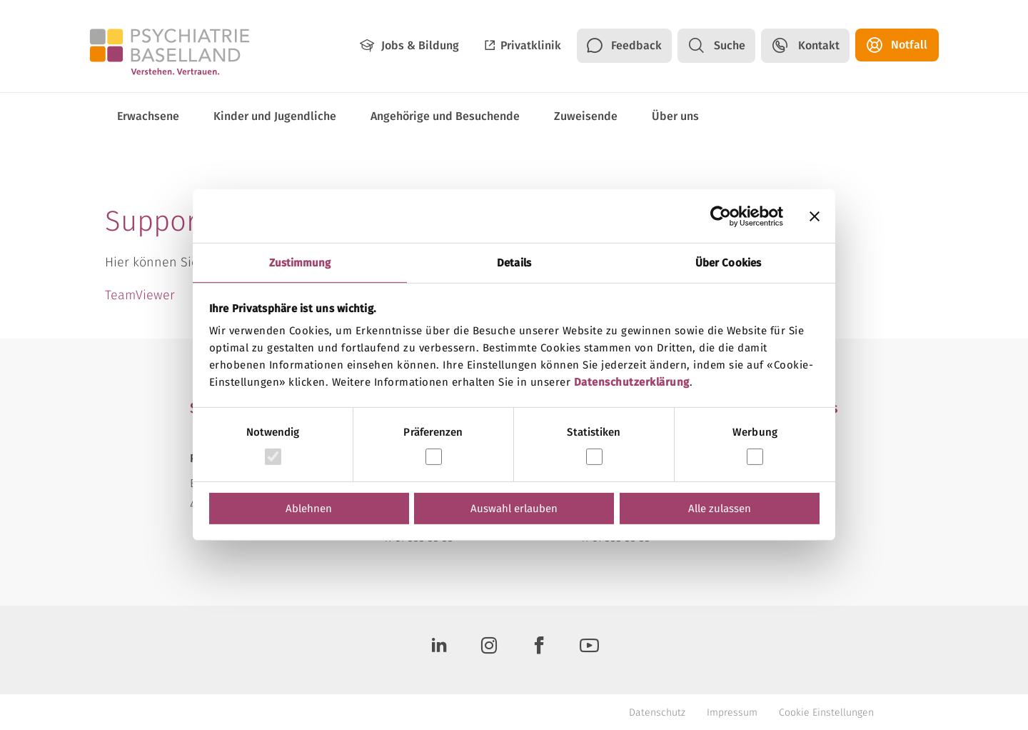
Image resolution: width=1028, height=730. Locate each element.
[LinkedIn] (439, 650)
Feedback (636, 45)
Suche (729, 45)
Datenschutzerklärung (632, 382)
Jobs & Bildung (420, 45)
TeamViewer (140, 295)
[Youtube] (589, 650)
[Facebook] (539, 650)
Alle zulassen (719, 508)
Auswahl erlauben (514, 508)
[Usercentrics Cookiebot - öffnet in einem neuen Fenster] (720, 215)
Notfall (909, 44)
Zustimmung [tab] (300, 262)
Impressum (732, 712)
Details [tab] (514, 262)
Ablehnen (309, 508)
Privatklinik (530, 45)
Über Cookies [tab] (728, 262)
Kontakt (819, 45)
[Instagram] (489, 650)
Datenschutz (657, 712)
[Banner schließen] (815, 216)
